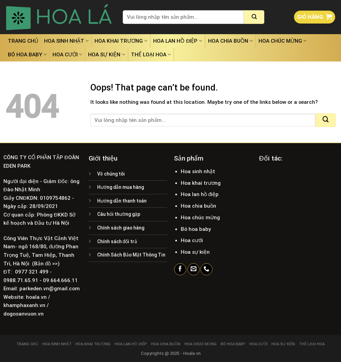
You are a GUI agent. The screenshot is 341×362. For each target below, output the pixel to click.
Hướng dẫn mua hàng (120, 187)
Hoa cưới (67, 54)
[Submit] (254, 17)
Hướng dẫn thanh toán (122, 201)
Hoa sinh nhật (66, 41)
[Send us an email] (193, 269)
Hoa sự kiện (106, 54)
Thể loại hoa (151, 54)
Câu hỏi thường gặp (118, 214)
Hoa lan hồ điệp (177, 41)
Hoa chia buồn (230, 41)
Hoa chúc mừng (282, 41)
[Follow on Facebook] (180, 269)
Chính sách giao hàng (120, 228)
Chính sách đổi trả (117, 241)
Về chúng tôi (111, 174)
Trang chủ (23, 41)
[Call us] (206, 269)
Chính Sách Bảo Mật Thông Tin (131, 254)
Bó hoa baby (27, 54)
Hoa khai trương (120, 41)
